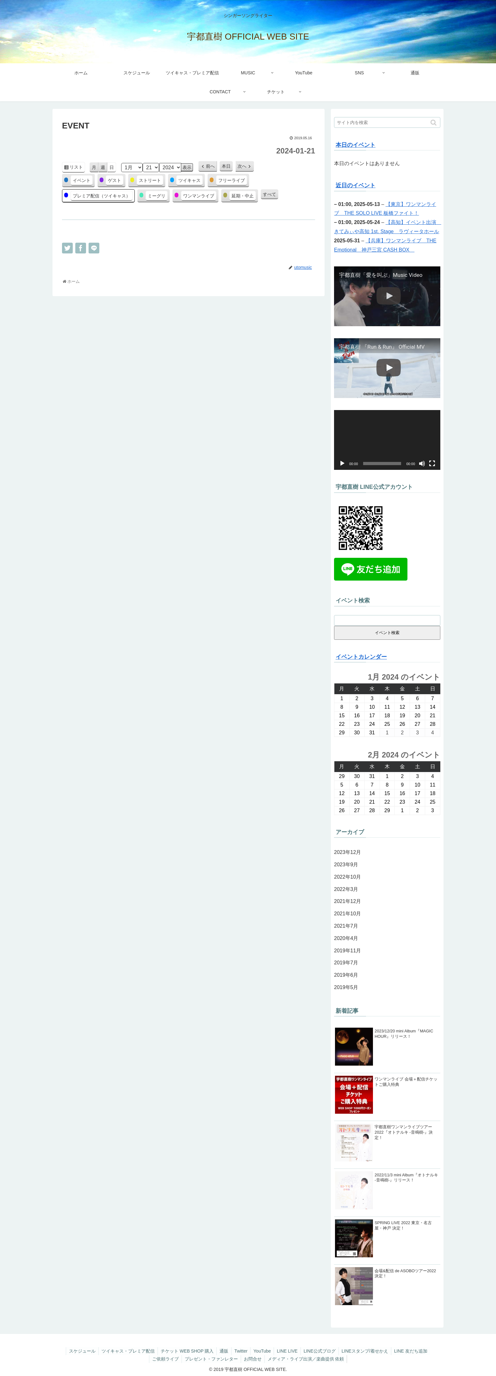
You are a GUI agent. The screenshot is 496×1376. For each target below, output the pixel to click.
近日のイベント (355, 185)
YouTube (262, 1351)
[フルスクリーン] (432, 463)
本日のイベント (355, 145)
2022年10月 (347, 877)
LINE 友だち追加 (413, 1351)
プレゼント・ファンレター (211, 1358)
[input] (387, 122)
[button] (434, 122)
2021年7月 (346, 926)
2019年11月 (347, 950)
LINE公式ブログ (321, 1351)
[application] (387, 440)
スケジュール (79, 1351)
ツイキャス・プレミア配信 (125, 1351)
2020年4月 (346, 938)
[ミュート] (422, 463)
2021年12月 (347, 901)
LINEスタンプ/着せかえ (367, 1351)
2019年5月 (346, 987)
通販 (223, 1351)
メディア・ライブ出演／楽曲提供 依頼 (307, 1358)
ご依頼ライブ (164, 1358)
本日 (226, 166)
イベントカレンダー (361, 657)
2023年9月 (346, 864)
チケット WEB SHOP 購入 (185, 1351)
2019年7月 (346, 962)
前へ (210, 166)
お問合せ (253, 1358)
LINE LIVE (288, 1351)
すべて (269, 194)
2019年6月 (346, 975)
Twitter (240, 1351)
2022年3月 (346, 889)
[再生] (342, 463)
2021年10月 (347, 913)
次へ (242, 166)
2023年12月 (347, 852)
